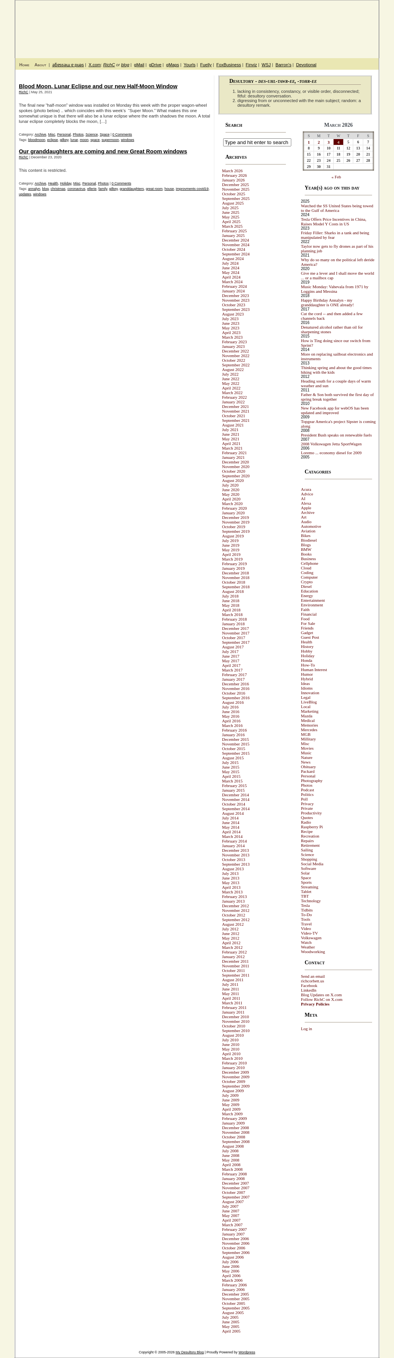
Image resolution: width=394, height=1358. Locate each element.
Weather (308, 947)
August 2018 (233, 591)
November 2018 (235, 577)
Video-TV (309, 933)
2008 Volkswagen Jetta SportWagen (331, 443)
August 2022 (233, 369)
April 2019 (231, 554)
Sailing (307, 850)
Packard (307, 771)
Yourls (189, 64)
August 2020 (233, 480)
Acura (306, 489)
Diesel (306, 586)
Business (308, 558)
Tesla (305, 905)
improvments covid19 (192, 189)
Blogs (306, 544)
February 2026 (234, 175)
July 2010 (230, 1039)
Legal (306, 697)
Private (307, 808)
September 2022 (236, 365)
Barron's (283, 64)
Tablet (306, 891)
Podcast (307, 789)
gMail (139, 64)
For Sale (308, 623)
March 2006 (232, 1280)
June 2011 (230, 989)
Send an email (313, 976)
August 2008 (233, 1146)
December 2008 (235, 1127)
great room (154, 189)
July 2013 (230, 873)
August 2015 (233, 757)
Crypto (307, 581)
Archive (40, 134)
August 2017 (233, 647)
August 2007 (233, 1201)
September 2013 (236, 864)
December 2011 (235, 961)
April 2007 (231, 1220)
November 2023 (235, 300)
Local (306, 706)
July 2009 (230, 1095)
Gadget (307, 632)
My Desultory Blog (304, 25)
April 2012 (231, 942)
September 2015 (236, 753)
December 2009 (235, 1072)
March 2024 (232, 281)
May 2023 (230, 328)
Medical (308, 720)
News (306, 762)
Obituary (308, 766)
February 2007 (234, 1229)
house (169, 189)
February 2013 (234, 896)
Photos (78, 134)
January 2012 (233, 956)
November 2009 (235, 1076)
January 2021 (233, 457)
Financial (309, 614)
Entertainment (313, 600)
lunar (74, 140)
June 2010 (230, 1044)
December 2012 (235, 905)
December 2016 (235, 684)
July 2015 (230, 762)
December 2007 (235, 1183)
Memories (309, 725)
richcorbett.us (312, 981)
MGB (306, 734)
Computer (309, 577)
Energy (307, 595)
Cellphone (309, 563)
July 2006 (230, 1261)
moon (84, 140)
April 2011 (231, 998)
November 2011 (235, 966)
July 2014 (230, 818)
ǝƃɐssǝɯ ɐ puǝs (68, 64)
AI (303, 498)
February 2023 (234, 341)
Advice (307, 494)
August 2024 (233, 258)
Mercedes (309, 729)
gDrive (155, 64)
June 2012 (230, 933)
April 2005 (231, 1331)
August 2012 (233, 924)
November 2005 (235, 1298)
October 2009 (233, 1081)
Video (306, 928)
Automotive (311, 526)
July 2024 (230, 263)
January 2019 (233, 568)
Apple (306, 507)
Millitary (308, 739)
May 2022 (230, 383)
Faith (305, 609)
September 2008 (236, 1141)
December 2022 (235, 351)
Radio (306, 822)
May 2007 (230, 1215)
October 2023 (233, 304)
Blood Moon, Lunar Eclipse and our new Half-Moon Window (98, 86)
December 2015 (235, 739)
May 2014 (230, 827)
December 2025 (235, 184)
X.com (94, 64)
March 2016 (232, 725)
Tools (305, 919)
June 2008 (230, 1155)
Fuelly (206, 64)
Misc (51, 134)
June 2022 (230, 378)
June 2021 (230, 434)
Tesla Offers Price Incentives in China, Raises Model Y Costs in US (333, 221)
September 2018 (236, 586)
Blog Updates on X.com (321, 994)
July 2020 (230, 485)
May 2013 (230, 882)
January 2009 (233, 1123)
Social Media (312, 863)
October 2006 (233, 1248)
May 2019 (230, 549)
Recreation (310, 836)
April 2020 (231, 499)
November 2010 (235, 1021)
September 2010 (236, 1030)
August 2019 (233, 536)
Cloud (306, 568)
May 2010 (230, 1049)
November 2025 (235, 189)
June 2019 (230, 545)
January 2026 (233, 180)
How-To (308, 665)
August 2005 (233, 1312)
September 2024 (236, 254)
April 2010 (231, 1053)
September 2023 (236, 309)
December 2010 (235, 1016)
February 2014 (234, 841)
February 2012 (234, 952)
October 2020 (233, 471)
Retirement (310, 845)
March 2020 (232, 503)
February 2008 (234, 1174)
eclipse (52, 140)
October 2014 (233, 804)
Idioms (307, 688)
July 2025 (230, 207)
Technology (311, 900)
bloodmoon (36, 140)
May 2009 (230, 1104)
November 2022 (235, 355)
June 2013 (230, 878)
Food (305, 618)
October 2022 (233, 360)
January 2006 (233, 1289)
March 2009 (232, 1113)
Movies (307, 748)
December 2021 (235, 406)
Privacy (307, 803)
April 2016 (231, 720)
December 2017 (235, 628)
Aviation (308, 531)
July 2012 (230, 929)
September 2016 (236, 697)
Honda (306, 660)
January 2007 (233, 1234)
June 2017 (230, 656)
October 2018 (233, 582)
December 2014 (235, 794)
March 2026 (232, 170)
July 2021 (230, 429)
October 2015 (233, 748)
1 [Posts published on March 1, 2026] (309, 142)
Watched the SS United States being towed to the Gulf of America (337, 208)
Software (308, 868)
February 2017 (234, 674)
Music (306, 752)
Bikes (306, 535)
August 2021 (233, 425)
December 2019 (235, 517)
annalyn (34, 189)
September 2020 (236, 475)
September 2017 (236, 642)
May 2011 (230, 993)
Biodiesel (309, 540)
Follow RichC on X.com (321, 999)
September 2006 (236, 1252)
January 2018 (233, 623)
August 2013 (233, 868)
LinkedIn (308, 990)
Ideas (305, 683)
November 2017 (235, 633)
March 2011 (232, 1002)
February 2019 (234, 563)
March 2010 (232, 1058)
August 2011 (233, 979)
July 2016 (230, 707)
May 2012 (230, 938)
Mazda (306, 715)
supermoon (110, 140)
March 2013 (232, 892)
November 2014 (235, 799)
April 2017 (231, 665)
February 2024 (234, 286)
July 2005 (230, 1317)
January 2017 (233, 679)
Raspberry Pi (312, 826)
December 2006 (235, 1238)
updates (25, 194)
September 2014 (236, 808)
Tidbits (307, 910)
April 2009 (231, 1109)
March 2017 (232, 670)
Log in (306, 1028)
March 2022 (232, 392)
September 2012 (236, 919)
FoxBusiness (228, 64)
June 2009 (230, 1100)
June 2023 (230, 323)
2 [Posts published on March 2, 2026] (319, 142)
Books (306, 554)
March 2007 (232, 1224)
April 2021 (231, 443)
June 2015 (230, 767)
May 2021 (230, 438)
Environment (312, 605)
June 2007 (230, 1211)
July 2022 (230, 374)
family (102, 189)
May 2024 (230, 272)
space (95, 140)
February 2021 (234, 452)
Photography (311, 780)
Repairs (307, 840)
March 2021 (232, 448)
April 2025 (231, 221)
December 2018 (235, 573)
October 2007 (233, 1192)
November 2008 (235, 1132)
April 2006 (231, 1275)
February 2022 (234, 397)
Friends (307, 628)
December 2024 (235, 240)
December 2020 (235, 462)
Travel (306, 924)
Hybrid (307, 678)
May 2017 (230, 660)
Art (304, 517)
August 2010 (233, 1035)
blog (125, 64)
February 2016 (234, 730)
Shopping (309, 859)
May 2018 (230, 605)
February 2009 (234, 1118)
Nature (306, 757)
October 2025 (233, 193)
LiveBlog (309, 702)
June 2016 (230, 711)
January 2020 (233, 512)
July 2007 (230, 1206)
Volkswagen (311, 937)
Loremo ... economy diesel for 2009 (331, 452)
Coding (307, 572)
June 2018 (230, 600)
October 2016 (233, 693)
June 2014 (230, 822)
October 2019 (233, 526)
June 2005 (230, 1321)
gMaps (172, 64)
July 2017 (230, 651)
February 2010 (234, 1063)
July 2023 (230, 318)
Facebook (309, 985)
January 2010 (233, 1067)
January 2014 (233, 845)
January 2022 (233, 402)
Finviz (251, 64)
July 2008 (230, 1150)
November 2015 (235, 744)
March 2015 (232, 781)
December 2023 (235, 295)
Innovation (310, 692)
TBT (305, 896)
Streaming (309, 887)
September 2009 (236, 1086)
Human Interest (314, 669)
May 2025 (230, 217)
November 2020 (235, 466)
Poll (304, 799)
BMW (306, 549)
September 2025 (236, 198)
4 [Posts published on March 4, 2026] (338, 142)
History (307, 646)
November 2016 (235, 688)
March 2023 (232, 337)
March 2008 (232, 1169)
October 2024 (233, 249)
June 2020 (230, 489)
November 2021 (235, 411)
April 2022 (231, 388)
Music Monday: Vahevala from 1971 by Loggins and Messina (334, 289)
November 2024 (235, 244)
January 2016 (233, 734)
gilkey (64, 140)
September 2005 (236, 1308)
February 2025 (234, 230)
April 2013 (231, 887)
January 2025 (233, 235)
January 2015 (233, 790)
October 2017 (233, 637)
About (40, 64)
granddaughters (132, 189)
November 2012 (235, 910)
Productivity (311, 813)
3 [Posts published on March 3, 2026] (328, 142)
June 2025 (230, 212)
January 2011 (233, 1012)
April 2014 (231, 831)
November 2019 (235, 522)
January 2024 (233, 291)
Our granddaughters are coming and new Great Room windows (103, 151)
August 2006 (233, 1257)
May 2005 (230, 1326)
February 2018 (234, 619)
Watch (306, 942)
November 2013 (235, 855)
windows (127, 140)
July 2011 (230, 984)
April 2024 (231, 277)
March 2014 (232, 836)
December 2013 (235, 850)
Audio (306, 521)
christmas (58, 189)
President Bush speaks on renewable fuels (336, 435)
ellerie (92, 189)
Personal (64, 134)
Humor (307, 674)
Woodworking (313, 951)
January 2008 (233, 1178)
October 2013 (233, 859)
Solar (305, 873)
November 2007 (235, 1187)
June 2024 (230, 267)
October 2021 (233, 415)
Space (105, 134)
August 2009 (233, 1090)
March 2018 (232, 614)
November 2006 (235, 1243)
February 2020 (234, 508)
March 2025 (232, 226)
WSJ (266, 64)
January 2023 (233, 346)
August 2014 (233, 813)
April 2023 (231, 332)
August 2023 (233, 314)
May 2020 (230, 494)
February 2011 (234, 1007)
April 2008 (231, 1164)
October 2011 (233, 970)
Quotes (307, 817)
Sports (306, 882)
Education (309, 591)
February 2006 (234, 1284)
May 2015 (230, 771)
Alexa (306, 503)
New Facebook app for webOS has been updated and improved (335, 410)
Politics (307, 794)
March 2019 (232, 559)
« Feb (336, 177)
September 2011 (235, 975)
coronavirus (76, 189)
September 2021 (236, 420)
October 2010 (233, 1026)
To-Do (306, 914)
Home (24, 64)
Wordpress (247, 1352)
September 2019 (236, 531)
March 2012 (232, 947)
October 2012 (233, 915)
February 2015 (234, 785)
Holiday (65, 183)
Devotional (306, 64)
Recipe (307, 831)
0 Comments (122, 134)
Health (53, 183)
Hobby (306, 651)
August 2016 (233, 702)
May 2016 (230, 716)
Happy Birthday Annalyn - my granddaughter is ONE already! (327, 302)
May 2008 (230, 1160)
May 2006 (230, 1271)
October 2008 (233, 1137)
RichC (109, 64)
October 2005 (233, 1303)
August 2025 (233, 203)
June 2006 (230, 1266)
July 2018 (230, 596)
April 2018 (231, 610)
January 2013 (233, 901)
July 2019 (230, 540)
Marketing (310, 711)
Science (91, 134)
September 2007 (236, 1197)
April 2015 (231, 776)
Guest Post (310, 637)
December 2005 (235, 1294)
